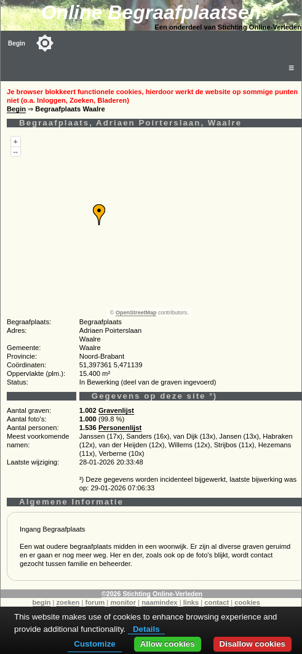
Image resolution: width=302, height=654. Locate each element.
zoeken (67, 602)
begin (42, 602)
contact (216, 602)
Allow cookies (167, 643)
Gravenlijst (116, 410)
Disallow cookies (252, 643)
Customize (94, 643)
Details (146, 629)
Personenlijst (119, 427)
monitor (123, 602)
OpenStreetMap (136, 312)
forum (95, 602)
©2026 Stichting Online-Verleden (151, 593)
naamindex (159, 602)
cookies (247, 602)
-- (16, 151)
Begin (16, 43)
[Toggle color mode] (45, 43)
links (191, 602)
